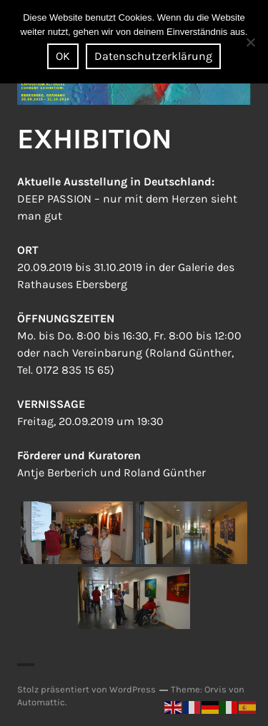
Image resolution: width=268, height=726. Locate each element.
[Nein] (250, 42)
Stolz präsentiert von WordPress (86, 689)
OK (63, 56)
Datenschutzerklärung (153, 56)
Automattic (41, 702)
